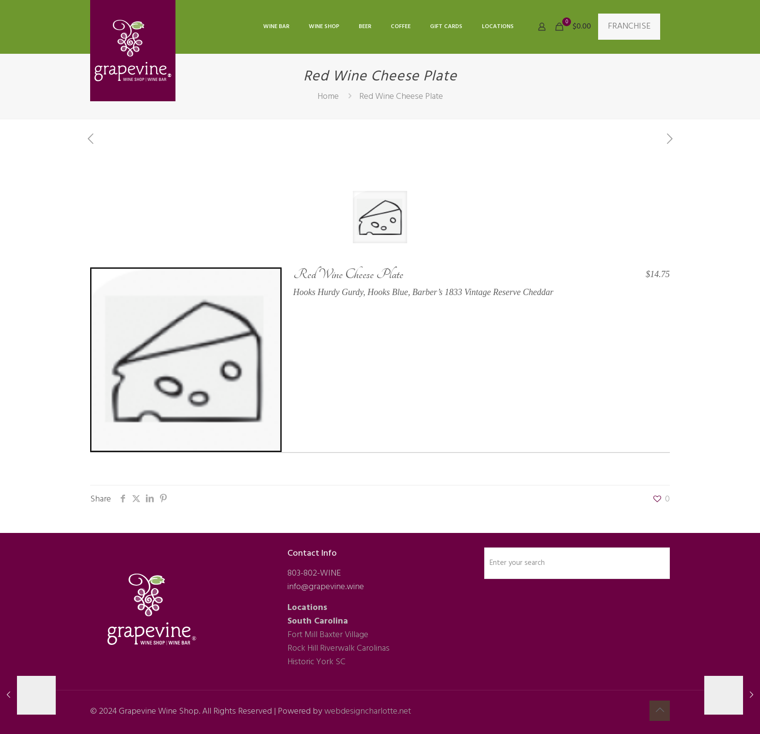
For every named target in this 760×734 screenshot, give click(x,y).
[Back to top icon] (659, 711)
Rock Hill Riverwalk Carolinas (338, 648)
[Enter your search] (577, 563)
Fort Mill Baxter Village (327, 635)
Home (328, 97)
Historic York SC (316, 662)
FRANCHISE (629, 26)
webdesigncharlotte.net (367, 711)
